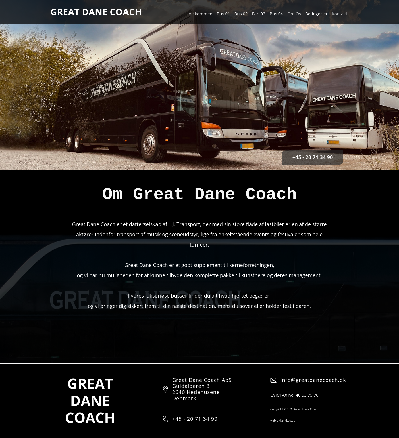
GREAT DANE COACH (96, 12)
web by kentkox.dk (282, 420)
